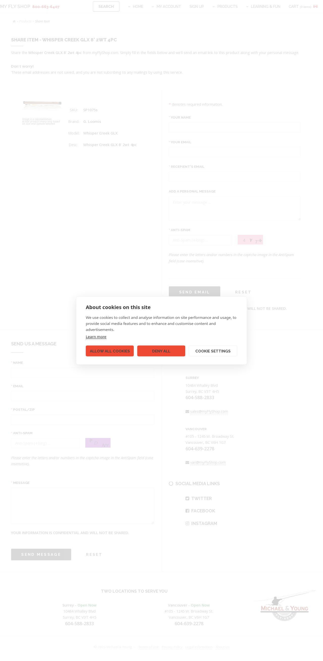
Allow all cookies (110, 351)
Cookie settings (213, 351)
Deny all (161, 351)
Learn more (96, 336)
